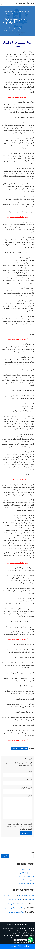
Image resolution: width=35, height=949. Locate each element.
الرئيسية (28, 11)
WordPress (10, 924)
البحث (32, 852)
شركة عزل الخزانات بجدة (26, 873)
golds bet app (29, 899)
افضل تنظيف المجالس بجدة (12, 899)
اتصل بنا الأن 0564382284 (17, 946)
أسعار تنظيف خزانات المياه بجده (16, 11)
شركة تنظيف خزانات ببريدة (15, 912)
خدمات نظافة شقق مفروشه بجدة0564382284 (19, 935)
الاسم (29, 771)
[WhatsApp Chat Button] (30, 940)
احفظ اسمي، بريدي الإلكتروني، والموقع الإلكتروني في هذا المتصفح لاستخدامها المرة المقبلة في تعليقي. (18, 826)
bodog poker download (26, 895)
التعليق (29, 796)
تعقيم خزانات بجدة (28, 869)
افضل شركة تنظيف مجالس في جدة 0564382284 (18, 928)
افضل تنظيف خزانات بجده (26, 876)
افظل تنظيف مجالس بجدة (16, 904)
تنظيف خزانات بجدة (9, 895)
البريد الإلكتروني (26, 779)
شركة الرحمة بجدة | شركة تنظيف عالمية (21, 937)
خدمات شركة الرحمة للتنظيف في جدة (22, 933)
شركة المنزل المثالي (10, 28)
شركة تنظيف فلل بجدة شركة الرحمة (22, 942)
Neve (26, 924)
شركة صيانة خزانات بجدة (26, 883)
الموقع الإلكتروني (26, 787)
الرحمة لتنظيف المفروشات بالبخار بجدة (21, 930)
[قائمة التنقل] (3, 3)
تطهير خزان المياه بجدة (26, 880)
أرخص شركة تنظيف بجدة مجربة (18, 97)
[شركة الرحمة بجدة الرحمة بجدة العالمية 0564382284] (25, 3)
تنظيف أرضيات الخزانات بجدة (14, 908)
